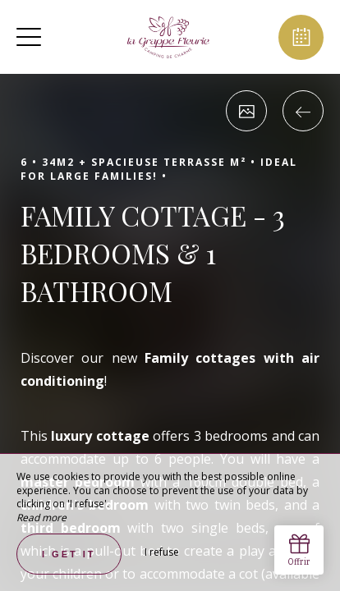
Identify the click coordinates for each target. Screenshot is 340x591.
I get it (69, 554)
